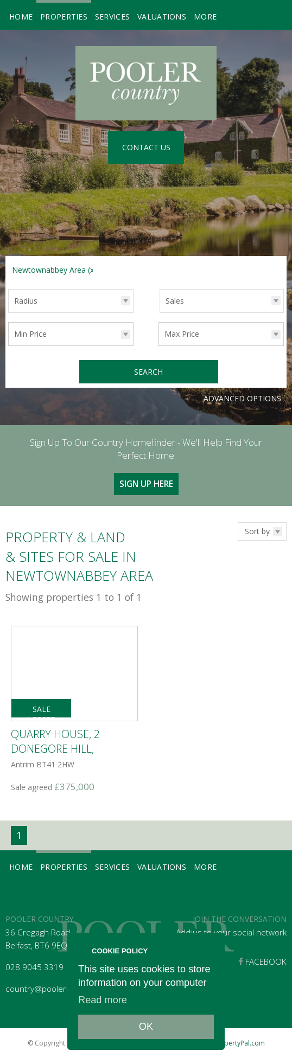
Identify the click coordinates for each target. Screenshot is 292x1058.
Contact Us (146, 147)
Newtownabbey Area (54, 270)
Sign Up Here (146, 482)
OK (146, 1026)
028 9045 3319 (34, 966)
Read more (102, 1000)
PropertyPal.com (239, 1042)
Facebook (262, 960)
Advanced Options (242, 397)
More (205, 16)
